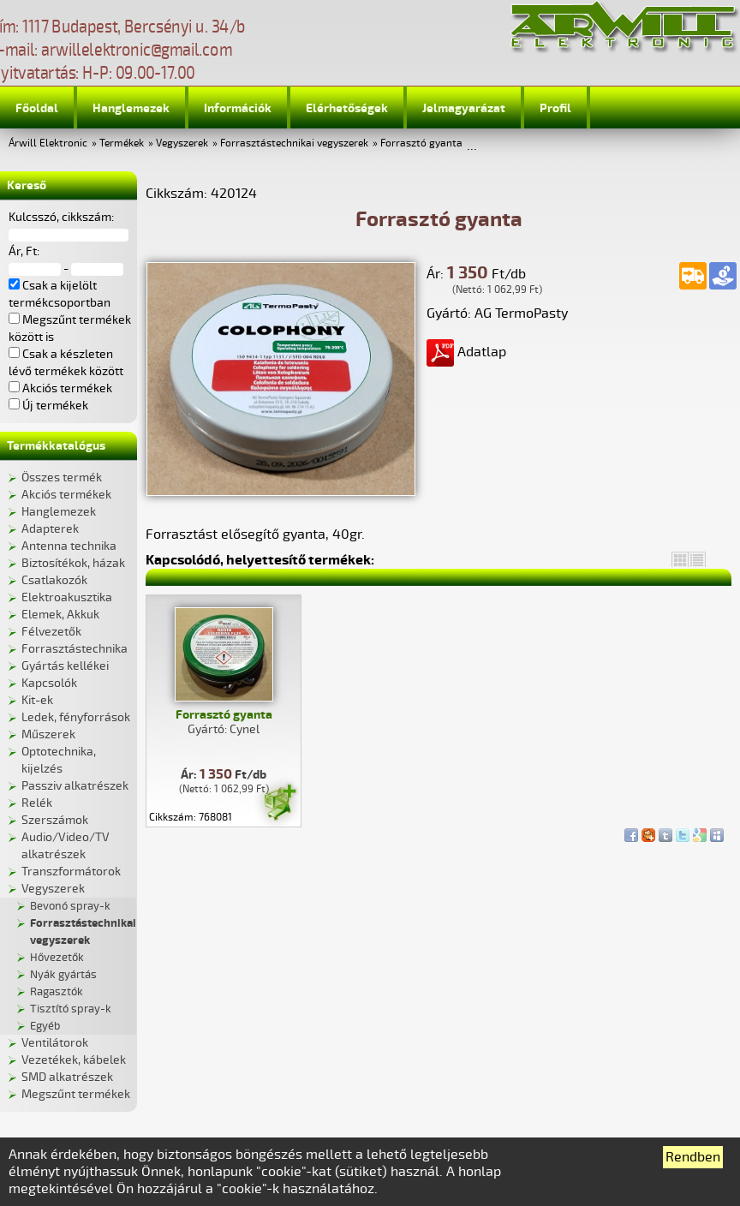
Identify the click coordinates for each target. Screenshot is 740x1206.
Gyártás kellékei (65, 666)
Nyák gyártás (63, 975)
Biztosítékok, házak (73, 563)
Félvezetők (51, 631)
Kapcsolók (49, 683)
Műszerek (48, 734)
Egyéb (45, 1026)
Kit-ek (37, 700)
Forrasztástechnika (74, 649)
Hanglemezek (131, 108)
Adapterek (50, 529)
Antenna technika (68, 546)
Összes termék (61, 477)
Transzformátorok (71, 871)
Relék (36, 803)
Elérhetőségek (347, 108)
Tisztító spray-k (70, 1009)
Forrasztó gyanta (421, 143)
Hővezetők (57, 957)
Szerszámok (54, 820)
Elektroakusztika (66, 597)
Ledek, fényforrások (75, 717)
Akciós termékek (66, 494)
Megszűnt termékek (75, 1094)
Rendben (692, 1157)
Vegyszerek (182, 143)
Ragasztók (56, 992)
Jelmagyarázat (463, 108)
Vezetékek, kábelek (73, 1060)
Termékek (121, 143)
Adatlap (466, 352)
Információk (238, 108)
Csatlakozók (54, 580)
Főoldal (36, 108)
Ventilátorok (54, 1043)
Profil (555, 108)
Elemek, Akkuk (60, 614)
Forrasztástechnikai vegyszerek (294, 143)
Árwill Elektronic (48, 143)
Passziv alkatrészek (74, 786)
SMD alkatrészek (67, 1077)
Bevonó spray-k (70, 906)
